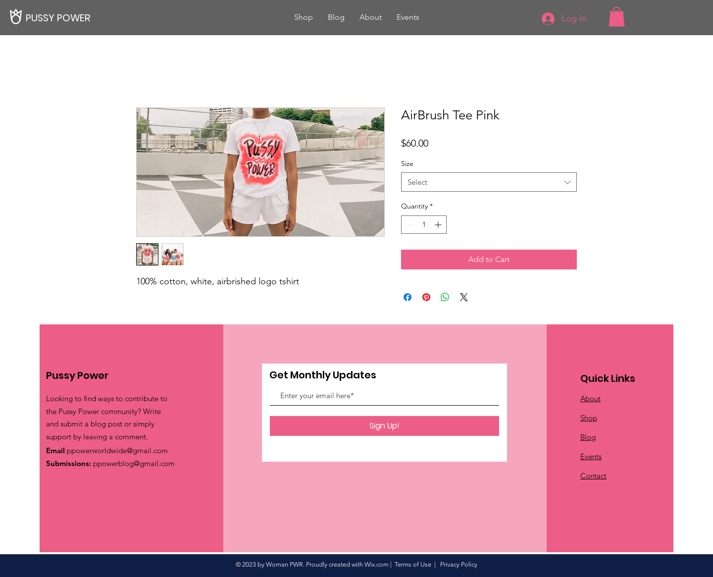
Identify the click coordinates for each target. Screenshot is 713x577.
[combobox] (489, 182)
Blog (588, 437)
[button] (617, 16)
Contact (593, 475)
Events (591, 456)
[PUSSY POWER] (59, 17)
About (590, 398)
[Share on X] (464, 297)
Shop (588, 417)
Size (407, 163)
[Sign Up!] (384, 426)
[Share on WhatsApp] (445, 297)
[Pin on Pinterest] (426, 297)
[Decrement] (409, 224)
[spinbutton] (424, 224)
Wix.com (376, 564)
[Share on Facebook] (407, 297)
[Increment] (439, 224)
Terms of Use (413, 564)
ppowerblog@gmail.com (134, 463)
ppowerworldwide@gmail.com (117, 450)
